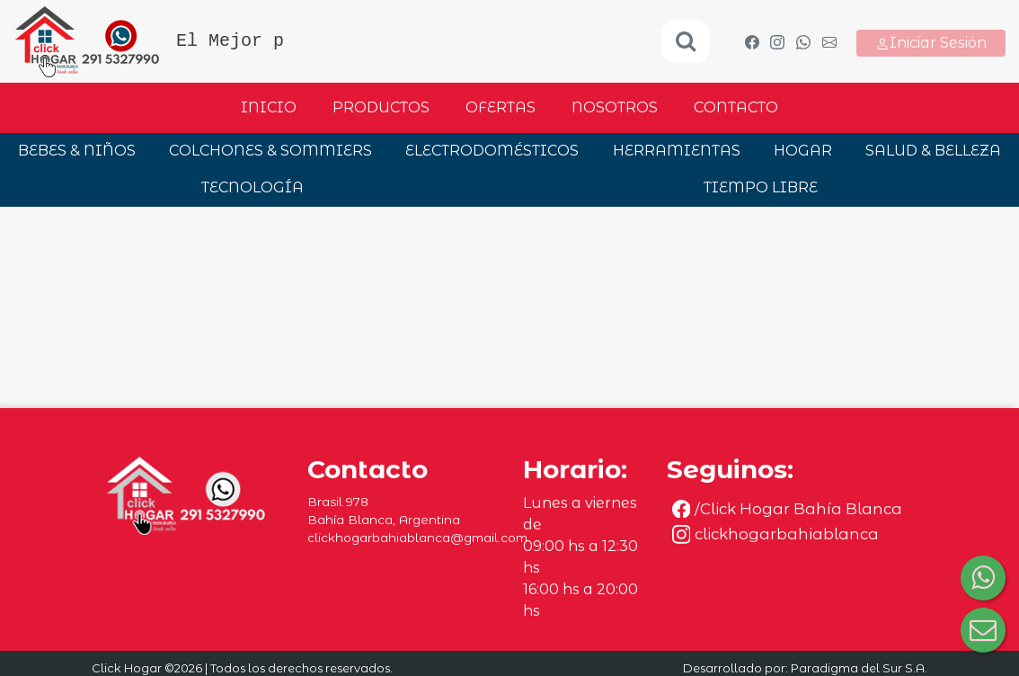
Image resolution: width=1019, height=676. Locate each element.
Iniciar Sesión (931, 42)
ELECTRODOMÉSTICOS (492, 150)
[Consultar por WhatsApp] (983, 578)
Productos (381, 107)
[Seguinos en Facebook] (797, 509)
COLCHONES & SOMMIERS (270, 150)
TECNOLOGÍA (252, 187)
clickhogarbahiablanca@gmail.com (417, 537)
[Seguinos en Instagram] (797, 534)
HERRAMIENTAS (676, 150)
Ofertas (500, 107)
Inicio (269, 107)
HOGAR (803, 150)
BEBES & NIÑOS (77, 150)
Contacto (736, 107)
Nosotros (615, 107)
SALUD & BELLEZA (933, 150)
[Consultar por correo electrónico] (983, 630)
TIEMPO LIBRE (761, 187)
